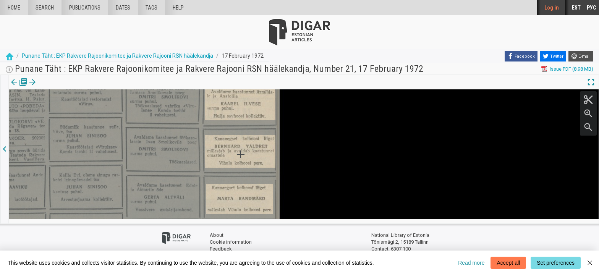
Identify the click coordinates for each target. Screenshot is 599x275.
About (216, 231)
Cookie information (231, 238)
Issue (13, 87)
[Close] (589, 263)
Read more (471, 263)
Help (178, 8)
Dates (123, 8)
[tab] (13, 88)
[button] (51, 87)
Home (14, 8)
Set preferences (556, 263)
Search (45, 8)
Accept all (508, 263)
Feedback (221, 244)
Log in (551, 8)
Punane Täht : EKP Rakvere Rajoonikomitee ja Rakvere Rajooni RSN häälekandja (117, 56)
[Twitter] (553, 56)
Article (41, 87)
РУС (591, 8)
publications (84, 8)
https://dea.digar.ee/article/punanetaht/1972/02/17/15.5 (71, 108)
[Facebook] (521, 56)
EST (576, 8)
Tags (151, 8)
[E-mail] (580, 56)
